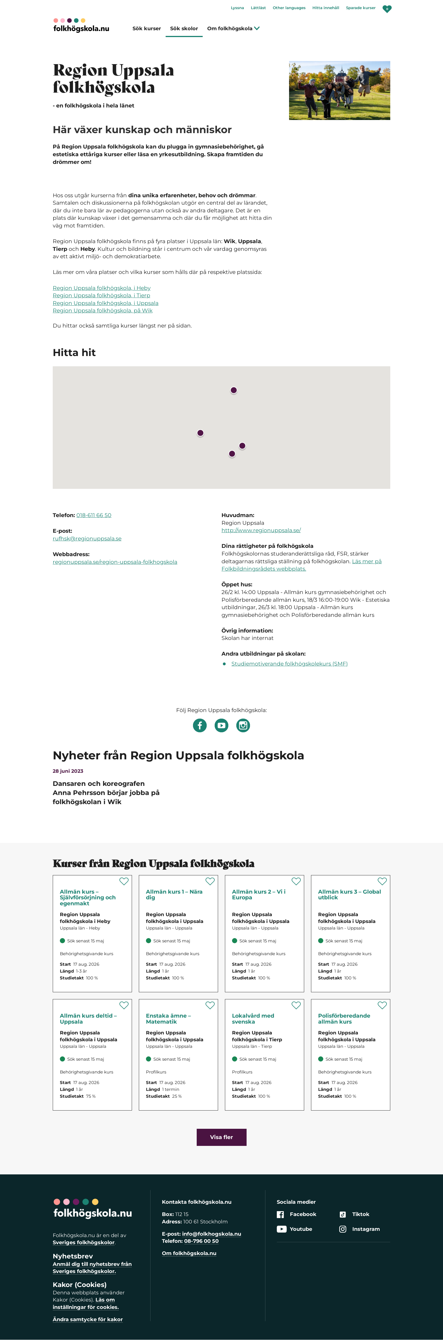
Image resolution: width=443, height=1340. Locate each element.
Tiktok (354, 1214)
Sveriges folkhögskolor (84, 1242)
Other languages (289, 7)
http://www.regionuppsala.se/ (261, 530)
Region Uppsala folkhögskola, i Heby (102, 288)
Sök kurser (147, 28)
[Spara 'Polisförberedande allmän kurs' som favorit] (382, 1005)
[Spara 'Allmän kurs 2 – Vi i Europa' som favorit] (296, 881)
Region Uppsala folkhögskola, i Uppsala (105, 303)
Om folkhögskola (233, 28)
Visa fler (221, 1137)
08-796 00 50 (201, 1241)
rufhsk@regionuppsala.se (87, 538)
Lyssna (237, 7)
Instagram (359, 1229)
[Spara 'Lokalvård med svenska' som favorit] (296, 1005)
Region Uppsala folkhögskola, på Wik (103, 310)
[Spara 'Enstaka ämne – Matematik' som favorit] (210, 1005)
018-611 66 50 (93, 515)
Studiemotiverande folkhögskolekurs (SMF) (289, 663)
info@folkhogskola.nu (211, 1234)
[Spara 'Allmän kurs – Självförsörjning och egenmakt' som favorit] (124, 881)
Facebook (296, 1214)
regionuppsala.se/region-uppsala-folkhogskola (115, 562)
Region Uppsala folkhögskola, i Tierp (101, 295)
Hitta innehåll (325, 7)
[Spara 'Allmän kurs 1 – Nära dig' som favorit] (210, 881)
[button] (242, 446)
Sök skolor (184, 28)
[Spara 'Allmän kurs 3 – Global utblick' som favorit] (382, 881)
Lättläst (258, 7)
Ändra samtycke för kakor (88, 1319)
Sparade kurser (361, 7)
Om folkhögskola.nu (189, 1253)
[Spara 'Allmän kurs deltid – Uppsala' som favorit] (124, 1005)
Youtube (294, 1229)
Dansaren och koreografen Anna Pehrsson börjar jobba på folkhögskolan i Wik (106, 793)
